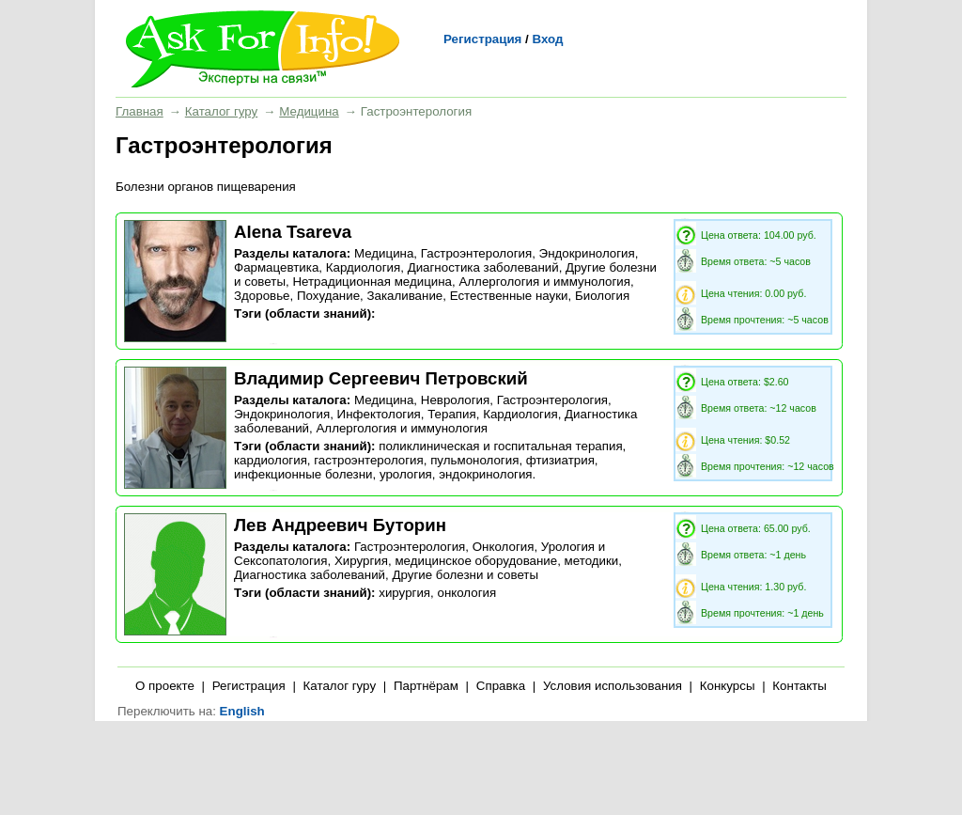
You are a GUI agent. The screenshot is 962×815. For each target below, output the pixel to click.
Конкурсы (727, 686)
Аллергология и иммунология (544, 281)
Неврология (455, 400)
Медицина (308, 111)
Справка (500, 686)
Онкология (504, 547)
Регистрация (482, 39)
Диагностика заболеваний (483, 267)
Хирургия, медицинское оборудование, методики (476, 561)
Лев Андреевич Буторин (340, 525)
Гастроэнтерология (476, 253)
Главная (139, 111)
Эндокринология (587, 253)
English (242, 711)
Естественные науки (509, 296)
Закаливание (404, 296)
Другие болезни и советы (465, 575)
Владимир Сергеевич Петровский (381, 378)
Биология (602, 296)
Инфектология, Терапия (406, 414)
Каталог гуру (221, 111)
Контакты (799, 686)
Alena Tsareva (292, 232)
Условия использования (612, 686)
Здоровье (262, 296)
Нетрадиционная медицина (372, 281)
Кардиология (363, 267)
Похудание (328, 296)
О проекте (164, 686)
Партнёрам (426, 686)
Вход (547, 39)
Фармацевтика (276, 267)
